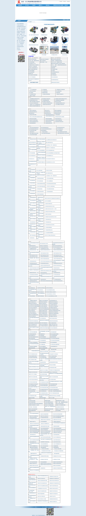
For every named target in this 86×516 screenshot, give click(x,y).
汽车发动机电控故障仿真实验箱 (51, 183)
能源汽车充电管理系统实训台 (54, 485)
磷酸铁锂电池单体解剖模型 (34, 447)
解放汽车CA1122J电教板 (44, 370)
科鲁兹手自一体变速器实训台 (50, 147)
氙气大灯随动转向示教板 (32, 359)
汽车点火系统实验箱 (39, 170)
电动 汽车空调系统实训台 (57, 437)
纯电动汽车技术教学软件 (41, 478)
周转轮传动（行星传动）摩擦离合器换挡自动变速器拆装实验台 (41, 158)
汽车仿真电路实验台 (43, 318)
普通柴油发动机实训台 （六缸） (34, 272)
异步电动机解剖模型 (44, 421)
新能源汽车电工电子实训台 (57, 419)
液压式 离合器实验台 (33, 235)
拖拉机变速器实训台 (58, 118)
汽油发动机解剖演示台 (54, 346)
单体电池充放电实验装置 (33, 417)
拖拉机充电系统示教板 (58, 111)
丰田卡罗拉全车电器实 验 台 (44, 307)
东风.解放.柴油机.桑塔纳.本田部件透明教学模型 (36, 403)
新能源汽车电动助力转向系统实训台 (46, 463)
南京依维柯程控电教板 (43, 374)
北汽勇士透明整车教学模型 (49, 402)
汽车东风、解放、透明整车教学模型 (33, 60)
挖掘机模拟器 (58, 92)
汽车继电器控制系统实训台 (44, 389)
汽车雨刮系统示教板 (53, 357)
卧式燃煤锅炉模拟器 (33, 94)
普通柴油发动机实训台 (32, 245)
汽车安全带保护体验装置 (33, 134)
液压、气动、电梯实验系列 (21, 29)
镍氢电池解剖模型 (56, 447)
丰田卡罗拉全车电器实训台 (33, 307)
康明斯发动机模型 (47, 400)
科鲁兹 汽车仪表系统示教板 (44, 372)
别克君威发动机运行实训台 (45, 248)
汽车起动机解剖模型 (43, 342)
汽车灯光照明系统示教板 (32, 385)
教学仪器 (18, 48)
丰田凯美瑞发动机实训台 (33, 263)
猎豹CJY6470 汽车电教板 (33, 374)
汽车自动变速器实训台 (32, 155)
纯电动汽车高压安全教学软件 (57, 431)
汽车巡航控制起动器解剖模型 (55, 344)
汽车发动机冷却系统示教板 (33, 357)
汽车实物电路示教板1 (54, 69)
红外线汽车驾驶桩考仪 (32, 389)
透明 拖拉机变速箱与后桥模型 (59, 116)
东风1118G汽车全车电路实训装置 (34, 306)
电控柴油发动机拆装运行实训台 (50, 206)
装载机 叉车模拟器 (32, 95)
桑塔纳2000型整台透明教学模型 (56, 59)
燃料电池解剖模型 (56, 453)
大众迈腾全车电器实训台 (53, 304)
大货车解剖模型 (42, 335)
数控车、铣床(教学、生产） (21, 34)
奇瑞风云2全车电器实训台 (44, 314)
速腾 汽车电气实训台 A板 (53, 324)
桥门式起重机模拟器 (33, 89)
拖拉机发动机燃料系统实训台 (34, 121)
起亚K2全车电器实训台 (53, 314)
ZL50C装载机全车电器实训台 (60, 104)
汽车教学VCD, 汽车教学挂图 (32, 66)
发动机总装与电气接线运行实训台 (50, 211)
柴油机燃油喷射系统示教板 (54, 362)
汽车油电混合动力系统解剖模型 (58, 450)
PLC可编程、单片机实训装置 (21, 28)
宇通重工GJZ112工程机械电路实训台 (35, 104)
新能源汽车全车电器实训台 (54, 493)
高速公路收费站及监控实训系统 (62, 131)
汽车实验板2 (53, 70)
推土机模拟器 (31, 92)
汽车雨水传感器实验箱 (40, 194)
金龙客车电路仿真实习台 (53, 300)
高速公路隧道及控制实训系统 (34, 133)
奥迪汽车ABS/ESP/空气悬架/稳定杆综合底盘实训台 (52, 198)
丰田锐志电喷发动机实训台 (45, 263)
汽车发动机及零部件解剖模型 (55, 340)
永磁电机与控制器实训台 (57, 421)
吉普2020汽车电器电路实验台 (44, 309)
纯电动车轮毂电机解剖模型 (57, 428)
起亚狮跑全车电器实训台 (53, 316)
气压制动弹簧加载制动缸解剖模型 (45, 338)
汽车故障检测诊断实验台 (54, 79)
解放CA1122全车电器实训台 (44, 300)
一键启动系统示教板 (53, 349)
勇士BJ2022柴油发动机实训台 (58, 280)
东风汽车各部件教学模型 (60, 403)
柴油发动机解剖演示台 (32, 335)
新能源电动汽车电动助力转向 (54, 476)
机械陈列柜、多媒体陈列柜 (21, 32)
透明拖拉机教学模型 (58, 113)
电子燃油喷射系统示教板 (32, 395)
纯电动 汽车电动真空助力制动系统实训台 (59, 429)
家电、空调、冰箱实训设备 (21, 40)
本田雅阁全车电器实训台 (33, 300)
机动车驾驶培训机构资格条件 (46, 133)
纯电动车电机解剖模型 (41, 493)
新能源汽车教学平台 (33, 421)
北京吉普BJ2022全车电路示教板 (34, 304)
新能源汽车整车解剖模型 (57, 465)
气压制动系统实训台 (48, 219)
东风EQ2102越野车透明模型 (49, 403)
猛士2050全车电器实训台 (33, 313)
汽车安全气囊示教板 (52, 351)
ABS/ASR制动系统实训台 (45, 127)
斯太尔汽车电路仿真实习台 (33, 324)
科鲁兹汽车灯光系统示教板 (44, 351)
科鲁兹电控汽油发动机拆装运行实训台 (50, 216)
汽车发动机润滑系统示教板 (54, 387)
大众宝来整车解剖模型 (53, 335)
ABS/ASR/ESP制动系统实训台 (34, 127)
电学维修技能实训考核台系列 (21, 26)
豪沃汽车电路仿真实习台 (32, 309)
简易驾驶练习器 (30, 73)
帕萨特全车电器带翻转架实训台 (33, 314)
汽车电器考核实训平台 (53, 385)
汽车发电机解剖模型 (43, 340)
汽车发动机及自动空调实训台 (34, 274)
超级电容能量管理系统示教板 (45, 426)
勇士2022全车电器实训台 (53, 327)
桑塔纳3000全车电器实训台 (33, 303)
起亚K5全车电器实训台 (32, 316)
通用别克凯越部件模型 (32, 410)
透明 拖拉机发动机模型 (33, 118)
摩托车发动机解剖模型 (58, 110)
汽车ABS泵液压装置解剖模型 (55, 338)
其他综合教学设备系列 (20, 46)
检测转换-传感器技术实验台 (21, 31)
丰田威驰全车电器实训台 (53, 307)
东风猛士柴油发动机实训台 (45, 256)
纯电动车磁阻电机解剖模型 (45, 428)
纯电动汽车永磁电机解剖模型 (34, 432)
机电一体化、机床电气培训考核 (21, 35)
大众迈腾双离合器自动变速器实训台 (51, 139)
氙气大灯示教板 (52, 397)
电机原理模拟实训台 (32, 478)
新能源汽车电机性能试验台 (57, 463)
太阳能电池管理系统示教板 (45, 456)
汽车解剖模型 (53, 67)
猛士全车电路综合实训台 (43, 313)
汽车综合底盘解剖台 (43, 346)
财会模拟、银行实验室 (20, 37)
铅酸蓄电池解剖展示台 (33, 453)
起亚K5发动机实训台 (44, 272)
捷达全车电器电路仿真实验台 (54, 309)
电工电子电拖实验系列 (20, 23)
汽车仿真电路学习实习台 (32, 63)
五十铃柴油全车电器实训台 (44, 325)
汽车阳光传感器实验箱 (40, 191)
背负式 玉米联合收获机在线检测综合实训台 (36, 116)
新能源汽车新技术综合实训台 (34, 465)
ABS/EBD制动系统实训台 (61, 127)
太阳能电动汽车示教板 (56, 459)
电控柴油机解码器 (43, 130)
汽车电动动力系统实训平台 (34, 448)
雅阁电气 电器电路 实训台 (53, 325)
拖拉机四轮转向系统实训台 (59, 121)
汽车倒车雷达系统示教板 (44, 384)
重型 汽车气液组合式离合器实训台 (50, 235)
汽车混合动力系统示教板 (57, 448)
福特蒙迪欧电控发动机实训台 (58, 263)
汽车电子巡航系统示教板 (53, 356)
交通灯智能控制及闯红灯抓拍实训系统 (63, 133)
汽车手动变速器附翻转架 (41, 150)
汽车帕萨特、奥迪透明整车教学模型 (56, 60)
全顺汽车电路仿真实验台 (53, 318)
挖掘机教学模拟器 (44, 92)
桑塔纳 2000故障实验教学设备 (32, 69)
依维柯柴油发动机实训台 (33, 280)
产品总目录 (18, 49)
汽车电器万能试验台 (45, 131)
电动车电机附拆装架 (56, 434)
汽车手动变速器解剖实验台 (50, 150)
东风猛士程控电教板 (53, 364)
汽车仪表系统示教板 (43, 357)
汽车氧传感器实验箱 (50, 191)
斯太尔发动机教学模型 (32, 402)
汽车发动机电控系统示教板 (44, 387)
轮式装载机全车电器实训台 (46, 101)
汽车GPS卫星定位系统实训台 (33, 379)
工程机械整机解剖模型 (45, 100)
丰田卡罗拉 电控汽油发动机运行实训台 (46, 261)
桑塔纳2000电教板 (32, 397)
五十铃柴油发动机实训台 (57, 279)
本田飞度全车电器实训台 (43, 304)
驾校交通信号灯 (32, 131)
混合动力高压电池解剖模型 (57, 417)
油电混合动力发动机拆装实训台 (34, 423)
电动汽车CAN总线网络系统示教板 (43, 485)
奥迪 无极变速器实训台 (49, 142)
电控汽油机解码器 (59, 130)
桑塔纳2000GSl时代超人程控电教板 (55, 395)
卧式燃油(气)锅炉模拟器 (46, 94)
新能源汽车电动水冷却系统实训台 (46, 419)
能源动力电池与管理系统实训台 (54, 480)
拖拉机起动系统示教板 (33, 114)
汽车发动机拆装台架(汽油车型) (49, 224)
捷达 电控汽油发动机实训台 (58, 265)
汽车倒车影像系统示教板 (53, 384)
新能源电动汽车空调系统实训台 (54, 478)
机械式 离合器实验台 (48, 214)
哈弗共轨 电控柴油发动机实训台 (45, 265)
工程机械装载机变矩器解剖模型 (59, 100)
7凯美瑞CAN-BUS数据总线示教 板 (55, 370)
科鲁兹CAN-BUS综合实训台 (33, 372)
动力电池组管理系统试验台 (44, 417)
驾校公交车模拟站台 (43, 60)
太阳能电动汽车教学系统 (44, 459)
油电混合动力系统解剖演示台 (45, 423)
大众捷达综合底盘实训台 (48, 203)
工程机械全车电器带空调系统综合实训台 (61, 98)
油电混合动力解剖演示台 (53, 501)
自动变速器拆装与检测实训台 (50, 158)
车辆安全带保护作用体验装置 (44, 59)
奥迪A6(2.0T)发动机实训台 (44, 245)
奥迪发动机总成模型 (32, 400)
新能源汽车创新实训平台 (33, 463)
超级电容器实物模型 (56, 426)
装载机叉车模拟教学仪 (60, 94)
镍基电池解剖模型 (43, 447)
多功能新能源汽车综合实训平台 (42, 488)
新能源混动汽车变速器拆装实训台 (55, 483)
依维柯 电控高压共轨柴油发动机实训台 (46, 280)
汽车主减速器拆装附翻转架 (49, 232)
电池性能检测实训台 (33, 434)
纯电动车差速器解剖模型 (33, 428)
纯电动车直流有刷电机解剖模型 (34, 429)
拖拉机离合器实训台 (48, 113)
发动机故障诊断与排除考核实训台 (59, 256)
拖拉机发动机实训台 (49, 121)
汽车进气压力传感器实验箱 (51, 186)
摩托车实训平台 (47, 110)
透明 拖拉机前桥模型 (49, 118)
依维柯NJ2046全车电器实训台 (44, 327)
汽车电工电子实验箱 (49, 170)
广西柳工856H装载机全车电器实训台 (34, 101)
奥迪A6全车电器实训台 (43, 303)
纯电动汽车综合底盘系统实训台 (45, 432)
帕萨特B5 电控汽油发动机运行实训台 (46, 270)
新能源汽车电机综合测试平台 (54, 488)
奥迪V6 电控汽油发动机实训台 (57, 245)
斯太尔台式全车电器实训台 (44, 324)
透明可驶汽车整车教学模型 (32, 59)
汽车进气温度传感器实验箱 (41, 186)
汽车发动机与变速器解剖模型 (33, 342)
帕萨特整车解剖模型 (32, 338)
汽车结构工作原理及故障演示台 (33, 67)
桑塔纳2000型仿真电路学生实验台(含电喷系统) (58, 63)
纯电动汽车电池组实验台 (44, 429)
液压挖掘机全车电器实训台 (46, 98)
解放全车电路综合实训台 (43, 310)
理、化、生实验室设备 (20, 43)
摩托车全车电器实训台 (33, 110)
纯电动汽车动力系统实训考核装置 (46, 431)
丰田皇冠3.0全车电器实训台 (54, 306)
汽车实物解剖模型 (42, 344)
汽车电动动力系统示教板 (45, 448)
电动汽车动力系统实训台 (41, 496)
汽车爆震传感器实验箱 (40, 178)
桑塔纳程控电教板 (43, 397)
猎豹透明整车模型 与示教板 (60, 400)
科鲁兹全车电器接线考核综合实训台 (55, 310)
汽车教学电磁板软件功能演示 (34, 82)
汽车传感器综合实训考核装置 (33, 384)
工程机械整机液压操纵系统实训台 (35, 98)
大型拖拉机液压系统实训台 (33, 111)
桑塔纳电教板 (43, 349)
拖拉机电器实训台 (31, 113)
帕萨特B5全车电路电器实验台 (54, 313)
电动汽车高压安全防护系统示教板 (46, 437)
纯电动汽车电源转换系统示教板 (34, 431)
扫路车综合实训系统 (58, 101)
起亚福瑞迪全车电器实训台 (44, 316)
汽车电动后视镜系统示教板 (33, 356)
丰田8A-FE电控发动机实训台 (58, 258)
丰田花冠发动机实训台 (33, 261)
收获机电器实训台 (47, 111)
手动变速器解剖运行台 (49, 155)
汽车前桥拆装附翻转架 (48, 227)
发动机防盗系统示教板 (53, 367)
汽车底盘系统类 (53, 73)
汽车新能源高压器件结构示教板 (46, 450)
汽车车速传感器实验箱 (50, 178)
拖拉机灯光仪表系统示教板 (34, 120)
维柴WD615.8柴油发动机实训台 (34, 279)
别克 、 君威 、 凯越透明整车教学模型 (62, 402)
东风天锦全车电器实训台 (43, 306)
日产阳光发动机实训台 (57, 274)
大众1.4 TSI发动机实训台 (57, 248)
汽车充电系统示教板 (53, 379)
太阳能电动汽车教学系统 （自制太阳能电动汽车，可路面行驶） (33, 459)
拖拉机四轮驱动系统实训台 (50, 114)
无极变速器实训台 (31, 158)
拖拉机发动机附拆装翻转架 (50, 120)
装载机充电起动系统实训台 (47, 104)
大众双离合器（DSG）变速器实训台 (51, 175)
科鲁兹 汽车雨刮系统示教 (53, 372)
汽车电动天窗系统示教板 (44, 385)
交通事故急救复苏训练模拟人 (55, 82)
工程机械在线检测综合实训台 (33, 100)
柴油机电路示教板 (43, 362)
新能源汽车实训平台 (53, 496)
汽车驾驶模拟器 (44, 89)
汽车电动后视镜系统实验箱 (41, 183)
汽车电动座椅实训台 (43, 356)
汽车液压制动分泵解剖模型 (33, 346)
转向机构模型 (59, 410)
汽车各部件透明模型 (31, 70)
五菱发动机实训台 (43, 279)
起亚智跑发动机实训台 (57, 272)
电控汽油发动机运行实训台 (44, 243)
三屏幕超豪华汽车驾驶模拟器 (60, 89)
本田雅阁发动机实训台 (33, 248)
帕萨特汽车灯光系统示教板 (33, 376)
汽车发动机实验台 (53, 66)
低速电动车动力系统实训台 (57, 432)
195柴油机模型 (57, 114)
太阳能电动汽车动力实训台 (57, 456)
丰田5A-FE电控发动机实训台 (45, 258)
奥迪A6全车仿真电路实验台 (54, 303)
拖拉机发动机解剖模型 (58, 120)
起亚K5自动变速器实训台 (32, 142)
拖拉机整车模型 (47, 410)
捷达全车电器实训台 (32, 310)
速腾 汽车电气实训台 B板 (33, 325)
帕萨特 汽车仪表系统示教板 (54, 376)
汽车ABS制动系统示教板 (32, 130)
